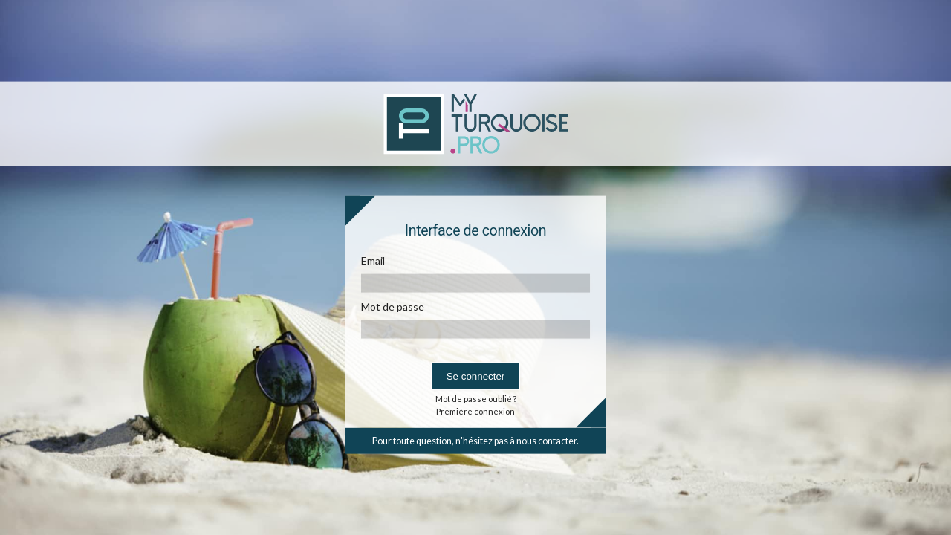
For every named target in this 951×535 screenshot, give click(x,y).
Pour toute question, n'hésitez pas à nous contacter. (475, 440)
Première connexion (475, 410)
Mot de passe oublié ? (475, 398)
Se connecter (476, 375)
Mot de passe (392, 305)
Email (373, 259)
